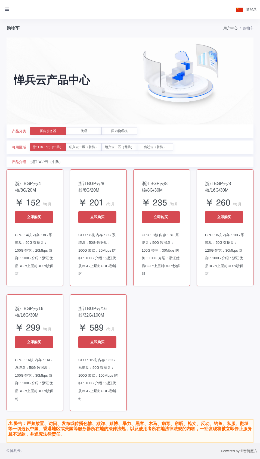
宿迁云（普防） (155, 147)
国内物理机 (119, 131)
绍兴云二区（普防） (119, 147)
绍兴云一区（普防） (83, 147)
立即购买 (34, 217)
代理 (84, 131)
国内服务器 (48, 131)
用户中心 (230, 28)
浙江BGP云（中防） (48, 147)
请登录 (251, 9)
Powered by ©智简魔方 (239, 451)
